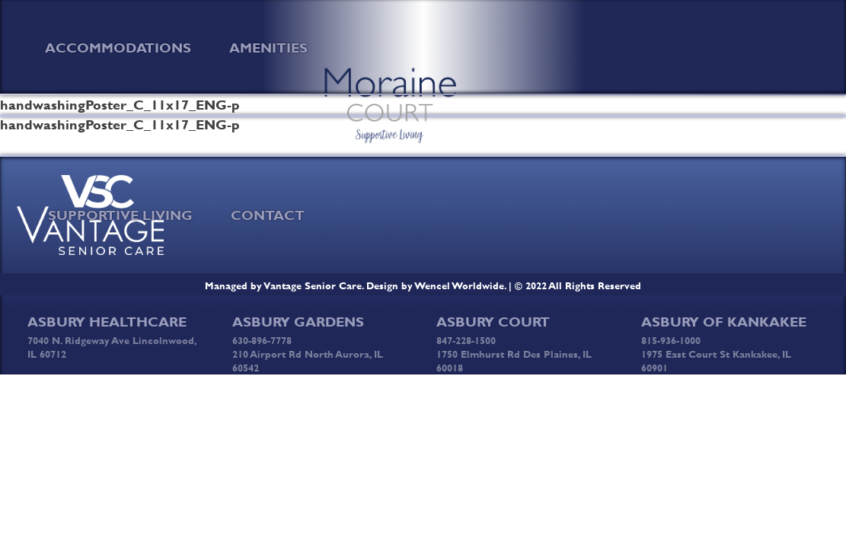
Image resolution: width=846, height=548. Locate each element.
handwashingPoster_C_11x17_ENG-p (120, 104)
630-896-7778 (262, 340)
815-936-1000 (671, 340)
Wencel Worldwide (459, 285)
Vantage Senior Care (313, 285)
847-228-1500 (466, 340)
